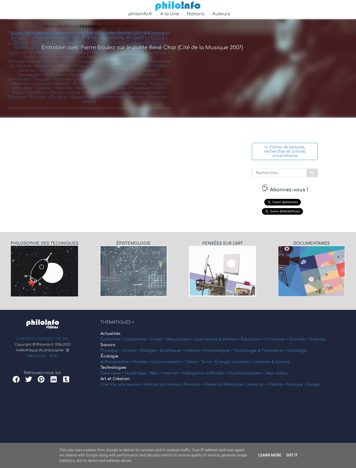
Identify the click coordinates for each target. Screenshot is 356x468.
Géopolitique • (180, 339)
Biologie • (150, 351)
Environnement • (168, 362)
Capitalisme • (137, 339)
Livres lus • (256, 384)
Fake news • (112, 373)
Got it (292, 455)
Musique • (297, 384)
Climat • (193, 362)
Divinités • (299, 339)
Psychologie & (247, 351)
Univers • (131, 351)
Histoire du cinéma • (164, 384)
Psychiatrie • (274, 351)
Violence (317, 339)
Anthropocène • (116, 362)
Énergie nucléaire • (234, 362)
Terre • (208, 362)
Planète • (141, 362)
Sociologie (297, 351)
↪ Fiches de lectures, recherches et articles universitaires (285, 151)
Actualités (110, 334)
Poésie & (213, 384)
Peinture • (194, 384)
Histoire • (193, 351)
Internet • (172, 373)
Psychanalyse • (218, 351)
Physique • (111, 351)
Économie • (112, 339)
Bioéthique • (172, 351)
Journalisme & (208, 339)
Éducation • (252, 339)
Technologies (113, 367)
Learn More (269, 455)
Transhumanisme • (246, 373)
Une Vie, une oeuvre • (122, 384)
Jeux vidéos (276, 373)
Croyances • (276, 339)
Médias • (232, 339)
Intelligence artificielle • (205, 373)
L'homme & (264, 362)
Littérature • (234, 384)
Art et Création (115, 379)
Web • (156, 373)
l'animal (282, 362)
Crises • (158, 339)
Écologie (109, 356)
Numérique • (137, 373)
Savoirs (107, 345)
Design (313, 384)
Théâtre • (277, 384)
